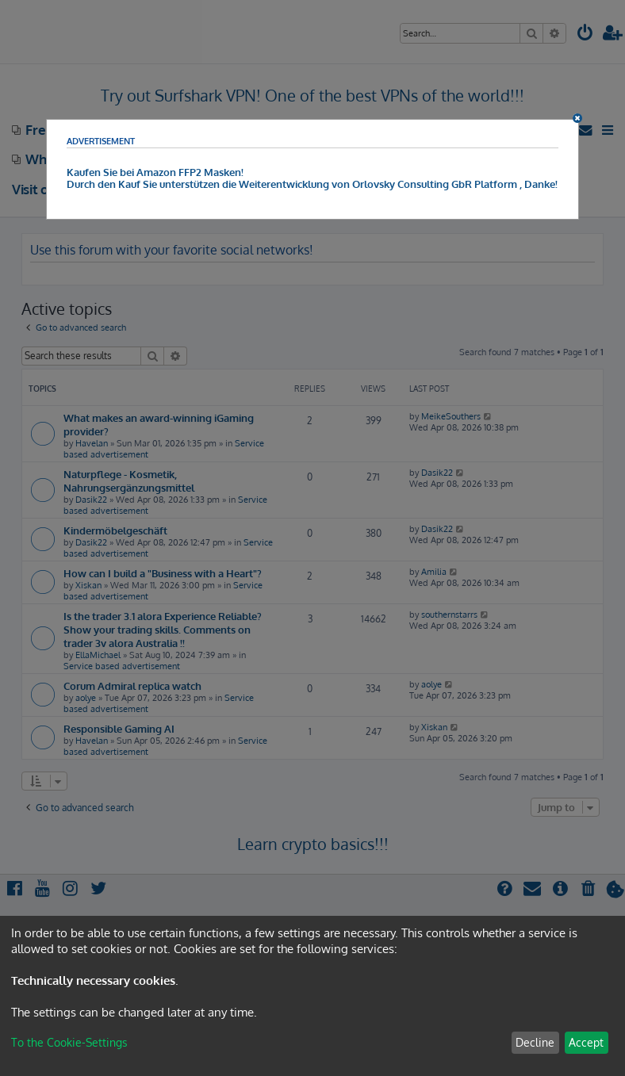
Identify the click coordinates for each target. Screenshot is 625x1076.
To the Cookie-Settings (69, 1042)
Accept (586, 1042)
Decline (535, 1042)
